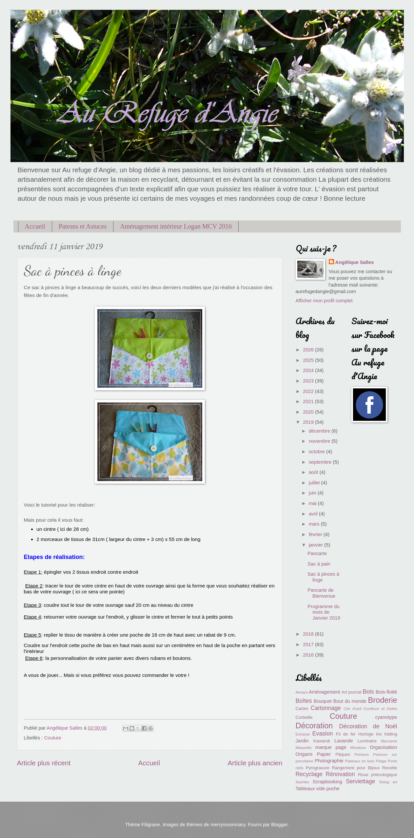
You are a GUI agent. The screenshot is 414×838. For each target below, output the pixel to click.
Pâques (342, 754)
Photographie (329, 760)
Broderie (382, 700)
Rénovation (340, 774)
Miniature (358, 747)
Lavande (343, 740)
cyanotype (386, 717)
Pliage (381, 761)
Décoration (314, 725)
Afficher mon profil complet (324, 300)
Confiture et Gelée (380, 708)
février (316, 534)
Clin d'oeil (352, 708)
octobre (317, 451)
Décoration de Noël (368, 726)
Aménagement (324, 692)
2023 (309, 380)
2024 (309, 370)
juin (313, 492)
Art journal (352, 692)
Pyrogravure (317, 767)
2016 (309, 655)
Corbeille (304, 717)
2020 (309, 412)
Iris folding (386, 734)
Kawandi (321, 740)
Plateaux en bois (359, 761)
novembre (320, 441)
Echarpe (303, 734)
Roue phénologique (377, 774)
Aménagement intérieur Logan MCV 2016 (176, 226)
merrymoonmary (227, 824)
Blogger (279, 824)
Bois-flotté (386, 692)
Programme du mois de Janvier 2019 (323, 612)
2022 (309, 391)
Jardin (302, 740)
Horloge (365, 734)
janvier (316, 545)
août (314, 472)
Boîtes (304, 701)
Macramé (389, 741)
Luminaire (367, 740)
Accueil (35, 226)
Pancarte (317, 553)
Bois (368, 691)
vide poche (328, 788)
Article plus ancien (254, 763)
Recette (389, 767)
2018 (309, 634)
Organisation (383, 747)
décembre (320, 431)
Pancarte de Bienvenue (321, 593)
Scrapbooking (327, 781)
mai (313, 503)
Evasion (322, 733)
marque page (330, 747)
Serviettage (360, 781)
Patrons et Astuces (83, 226)
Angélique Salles (354, 262)
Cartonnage (326, 708)
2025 (309, 360)
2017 (309, 644)
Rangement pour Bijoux (356, 767)
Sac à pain (318, 564)
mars (315, 524)
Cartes (302, 708)
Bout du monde (349, 701)
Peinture (362, 754)
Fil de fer (346, 734)
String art (388, 782)
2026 (309, 349)
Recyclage (309, 774)
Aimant (302, 692)
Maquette (304, 747)
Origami (304, 754)
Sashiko (302, 782)
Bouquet (323, 701)
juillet (315, 482)
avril (314, 513)
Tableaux (305, 788)
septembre (321, 462)
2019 (309, 422)
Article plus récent (44, 763)
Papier (324, 754)
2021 (309, 401)
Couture (52, 737)
